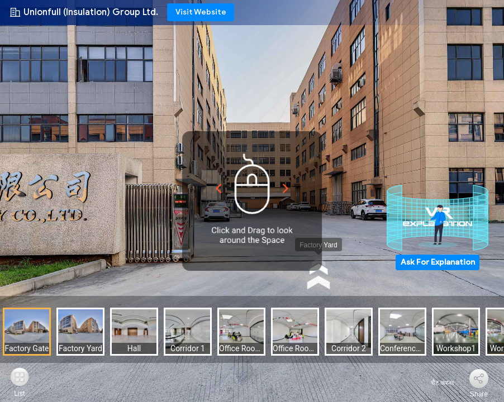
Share (479, 394)
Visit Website (200, 12)
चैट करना (435, 383)
